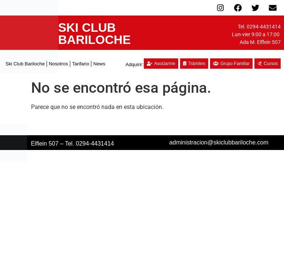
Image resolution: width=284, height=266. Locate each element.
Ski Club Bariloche (25, 63)
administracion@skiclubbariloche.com (218, 142)
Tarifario (80, 63)
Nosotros (58, 63)
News (99, 63)
